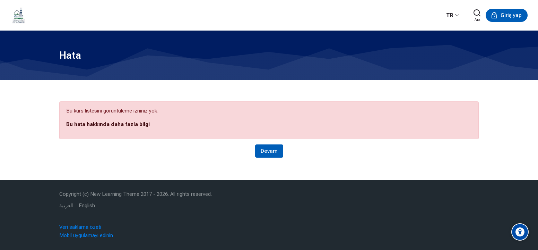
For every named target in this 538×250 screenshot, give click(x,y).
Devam (269, 151)
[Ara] (477, 15)
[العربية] (66, 206)
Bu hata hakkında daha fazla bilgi (108, 124)
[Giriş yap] (507, 15)
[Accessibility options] (520, 232)
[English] (87, 206)
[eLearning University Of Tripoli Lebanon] (18, 15)
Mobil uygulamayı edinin (86, 235)
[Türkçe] (453, 15)
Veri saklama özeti (80, 227)
